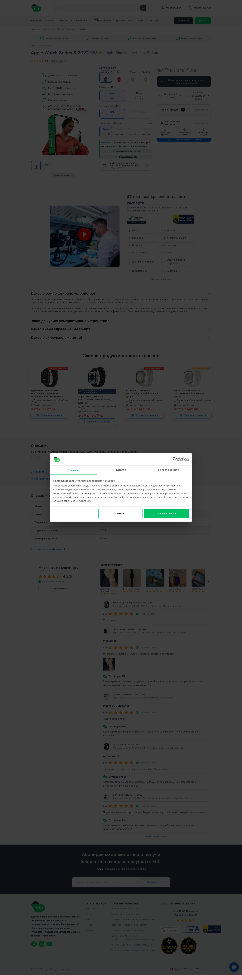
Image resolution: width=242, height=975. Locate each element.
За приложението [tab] (168, 469)
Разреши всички (166, 513)
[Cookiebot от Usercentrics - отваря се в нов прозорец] (175, 459)
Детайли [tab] (121, 469)
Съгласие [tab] (73, 470)
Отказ (120, 513)
